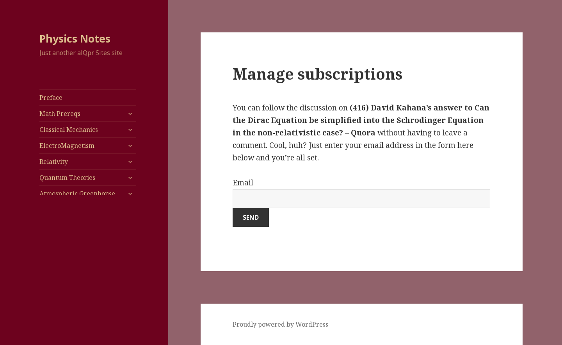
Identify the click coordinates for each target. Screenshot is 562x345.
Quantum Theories (67, 177)
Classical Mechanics (68, 129)
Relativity (53, 161)
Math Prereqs (59, 113)
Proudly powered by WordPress (280, 324)
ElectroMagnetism (66, 145)
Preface (50, 97)
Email (243, 183)
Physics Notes (74, 38)
